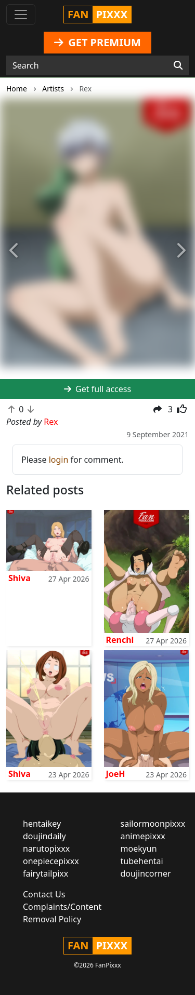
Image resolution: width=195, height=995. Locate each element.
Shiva (19, 578)
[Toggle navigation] (20, 14)
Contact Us (44, 894)
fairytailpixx (45, 873)
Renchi (120, 640)
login (59, 459)
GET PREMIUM (97, 42)
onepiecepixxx (51, 861)
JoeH (115, 773)
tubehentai (142, 861)
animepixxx (143, 836)
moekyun (139, 848)
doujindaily (44, 836)
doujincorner (146, 873)
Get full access (97, 389)
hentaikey (42, 823)
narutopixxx (46, 848)
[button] (14, 251)
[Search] (178, 65)
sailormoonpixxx (153, 823)
